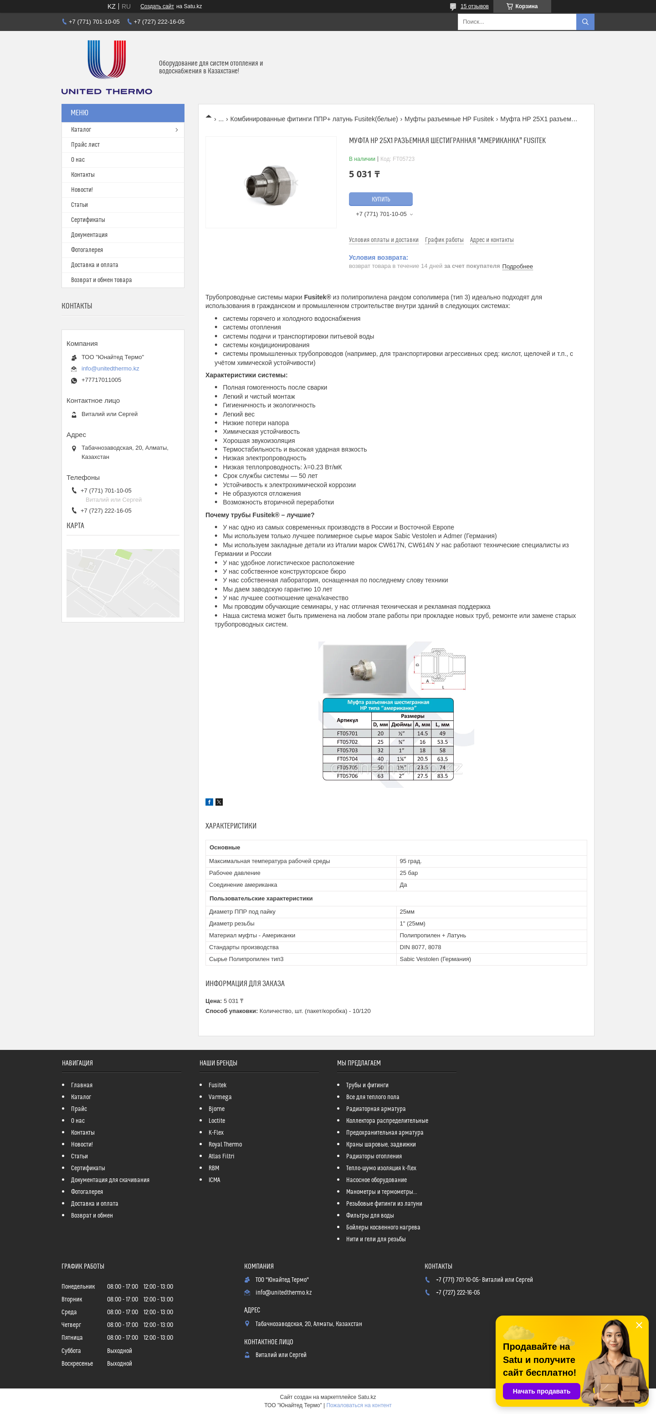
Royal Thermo (225, 1144)
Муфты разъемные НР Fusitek (449, 119)
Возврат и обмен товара (101, 280)
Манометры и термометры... (381, 1192)
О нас (78, 160)
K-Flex (216, 1132)
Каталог (81, 130)
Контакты (83, 175)
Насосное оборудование (376, 1180)
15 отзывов (475, 6)
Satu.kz (367, 1397)
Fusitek (218, 1085)
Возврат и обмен (92, 1215)
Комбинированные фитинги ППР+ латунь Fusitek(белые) (314, 119)
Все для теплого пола (373, 1097)
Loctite (217, 1121)
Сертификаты (88, 220)
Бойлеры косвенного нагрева (383, 1227)
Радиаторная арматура (376, 1109)
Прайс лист (85, 145)
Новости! (82, 190)
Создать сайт (157, 6)
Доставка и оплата (94, 265)
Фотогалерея (87, 250)
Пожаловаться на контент (358, 1405)
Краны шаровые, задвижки (381, 1144)
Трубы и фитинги (367, 1085)
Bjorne (217, 1109)
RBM (214, 1168)
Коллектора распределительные (387, 1121)
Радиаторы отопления (374, 1156)
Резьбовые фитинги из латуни (384, 1204)
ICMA (214, 1180)
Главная (81, 1085)
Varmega (220, 1097)
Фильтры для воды (370, 1215)
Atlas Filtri (222, 1156)
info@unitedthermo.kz (110, 368)
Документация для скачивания (110, 1180)
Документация (89, 235)
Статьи (79, 205)
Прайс (79, 1109)
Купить (381, 199)
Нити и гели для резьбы (376, 1239)
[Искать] (585, 22)
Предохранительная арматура (385, 1132)
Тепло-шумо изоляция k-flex (381, 1168)
